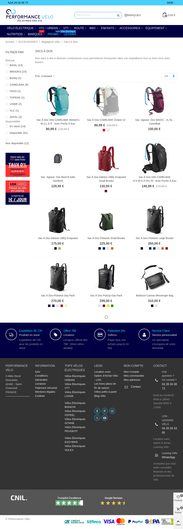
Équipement (154, 28)
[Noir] (55, 248)
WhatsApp (168, 457)
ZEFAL (16, 116)
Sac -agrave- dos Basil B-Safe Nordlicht (58, 179)
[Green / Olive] (112, 305)
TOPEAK (17, 97)
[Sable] (66, 305)
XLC (14, 110)
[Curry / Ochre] (108, 305)
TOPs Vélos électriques (75, 368)
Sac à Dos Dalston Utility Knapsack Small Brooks (106, 179)
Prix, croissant (45, 76)
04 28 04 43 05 (169, 430)
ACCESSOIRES (130, 28)
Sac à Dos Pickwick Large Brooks (155, 238)
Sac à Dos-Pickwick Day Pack (58, 295)
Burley (15, 78)
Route (79, 28)
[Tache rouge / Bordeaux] (106, 191)
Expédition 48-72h (30, 330)
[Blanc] (146, 248)
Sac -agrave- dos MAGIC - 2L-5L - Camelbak (154, 121)
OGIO (15, 91)
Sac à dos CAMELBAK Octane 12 (106, 119)
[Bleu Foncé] (104, 248)
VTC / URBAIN (48, 28)
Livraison (40, 383)
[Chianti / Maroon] (104, 305)
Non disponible (17, 143)
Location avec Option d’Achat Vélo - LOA (106, 375)
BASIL (16, 65)
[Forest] (154, 248)
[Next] (173, 76)
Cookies (40, 395)
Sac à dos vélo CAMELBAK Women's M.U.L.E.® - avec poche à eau (57, 121)
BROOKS (18, 71)
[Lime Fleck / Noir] (59, 248)
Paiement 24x (116, 330)
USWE (16, 103)
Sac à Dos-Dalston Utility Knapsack (58, 238)
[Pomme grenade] (61, 305)
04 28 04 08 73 (169, 386)
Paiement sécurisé (46, 387)
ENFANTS (107, 28)
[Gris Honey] (108, 248)
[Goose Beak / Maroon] (112, 248)
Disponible (19, 132)
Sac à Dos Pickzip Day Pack (106, 295)
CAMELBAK (19, 84)
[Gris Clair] (108, 130)
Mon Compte (131, 371)
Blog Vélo (100, 395)
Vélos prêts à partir (105, 391)
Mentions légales (45, 391)
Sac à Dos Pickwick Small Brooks (106, 238)
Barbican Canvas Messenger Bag (154, 295)
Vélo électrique (20, 28)
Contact (136, 386)
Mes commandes (134, 375)
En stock (17, 126)
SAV (37, 371)
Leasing (69, 33)
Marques (36, 33)
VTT (66, 28)
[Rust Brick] (166, 248)
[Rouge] (104, 130)
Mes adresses (132, 379)
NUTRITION (15, 34)
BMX (92, 28)
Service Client (161, 330)
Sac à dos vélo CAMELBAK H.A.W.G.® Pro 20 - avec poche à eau (154, 179)
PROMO (54, 33)
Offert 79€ (69, 330)
